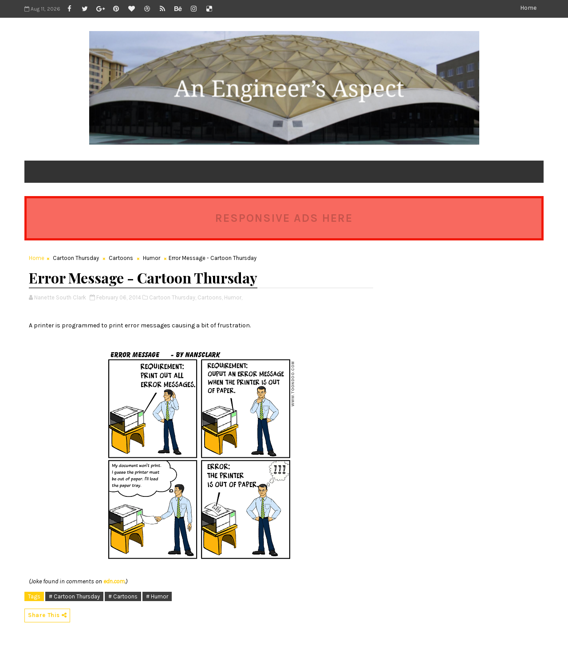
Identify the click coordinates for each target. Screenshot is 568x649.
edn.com (114, 581)
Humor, (233, 297)
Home (528, 8)
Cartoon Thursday (76, 258)
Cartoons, (210, 297)
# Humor (157, 596)
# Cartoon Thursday (74, 596)
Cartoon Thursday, (172, 297)
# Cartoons (123, 596)
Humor (151, 258)
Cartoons (121, 258)
